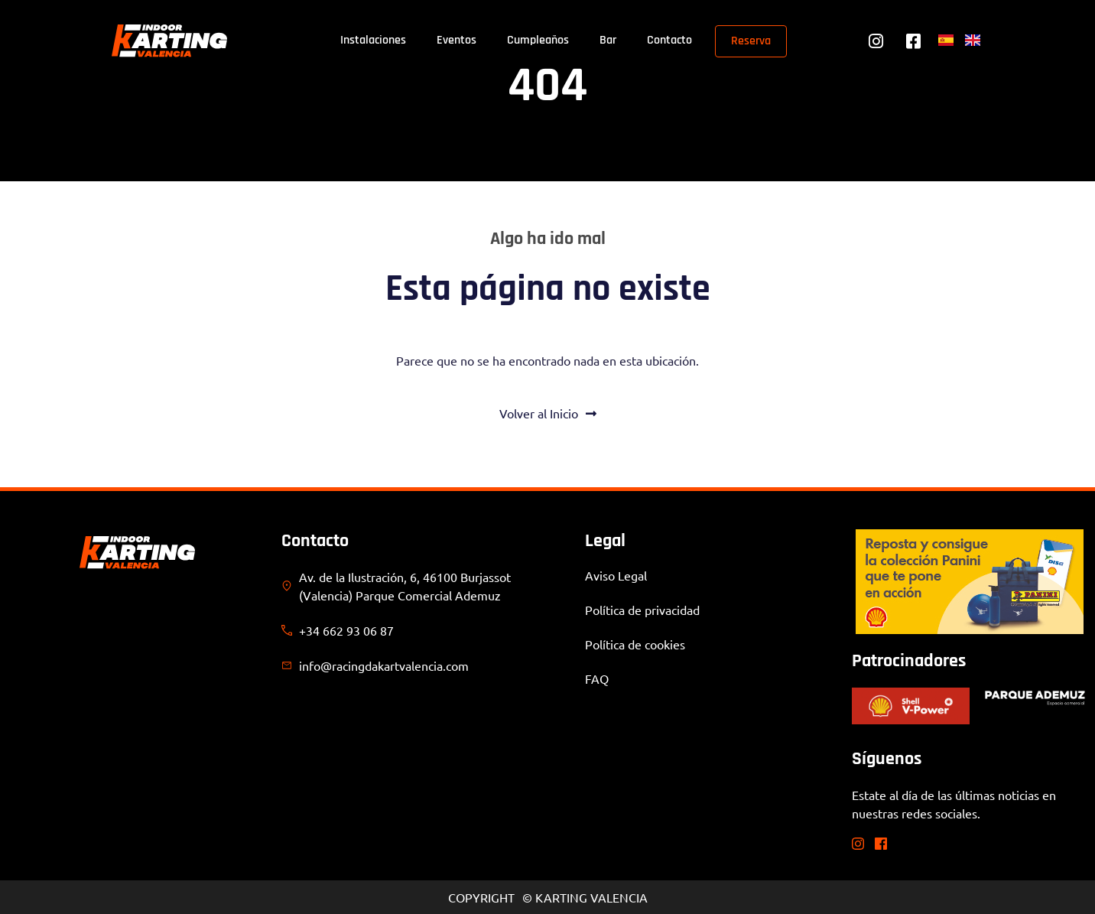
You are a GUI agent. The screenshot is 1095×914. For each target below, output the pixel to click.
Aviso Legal (616, 575)
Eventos (456, 40)
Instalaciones (373, 40)
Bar (607, 40)
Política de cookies (635, 644)
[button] (33, 880)
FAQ (597, 678)
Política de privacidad (642, 609)
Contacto (669, 40)
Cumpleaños (538, 40)
